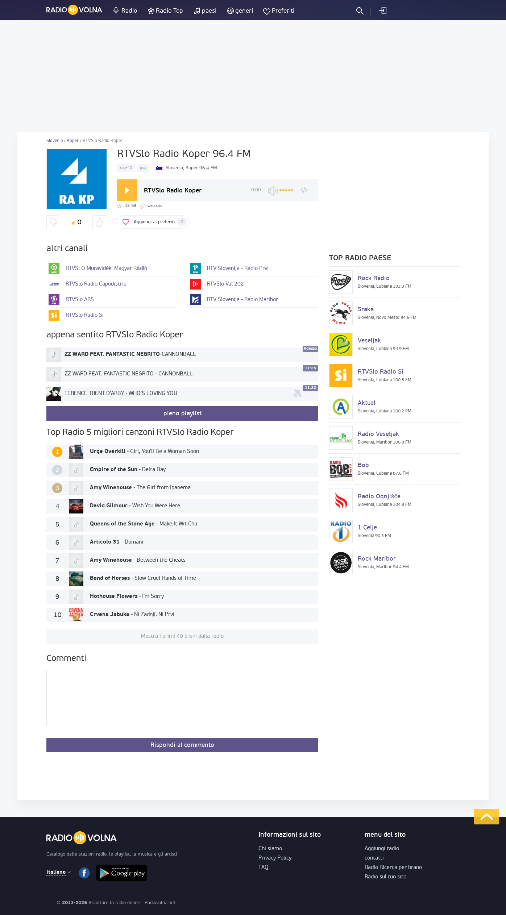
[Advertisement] (253, 76)
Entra (382, 10)
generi (244, 11)
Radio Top (169, 11)
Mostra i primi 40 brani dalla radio (182, 636)
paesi (209, 11)
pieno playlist (182, 414)
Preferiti (283, 11)
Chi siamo (270, 849)
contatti (374, 858)
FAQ (263, 867)
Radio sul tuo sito (385, 877)
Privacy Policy (274, 858)
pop (143, 168)
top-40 (126, 168)
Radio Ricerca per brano (393, 867)
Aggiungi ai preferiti (160, 221)
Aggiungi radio (382, 849)
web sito (155, 206)
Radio (129, 11)
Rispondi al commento (182, 745)
